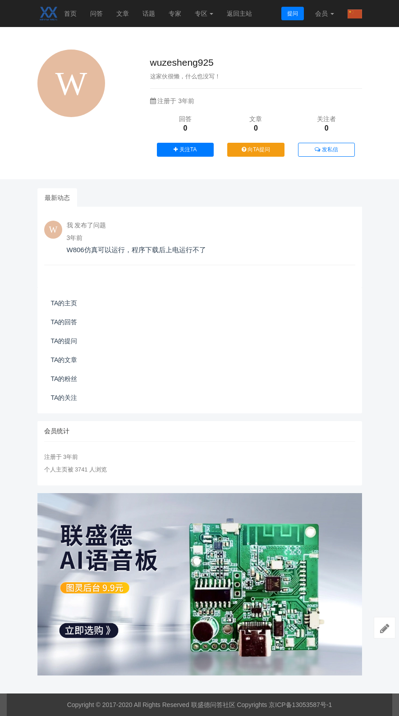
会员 (324, 13)
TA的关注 (64, 397)
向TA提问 (256, 149)
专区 (204, 13)
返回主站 (239, 13)
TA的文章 (64, 359)
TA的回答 (64, 322)
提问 (292, 13)
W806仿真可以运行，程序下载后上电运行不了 (136, 250)
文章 (122, 13)
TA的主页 (64, 303)
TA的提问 (64, 340)
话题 (148, 13)
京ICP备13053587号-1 (300, 704)
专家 (175, 13)
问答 (96, 13)
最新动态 (57, 197)
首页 (70, 13)
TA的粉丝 (64, 378)
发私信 (326, 149)
